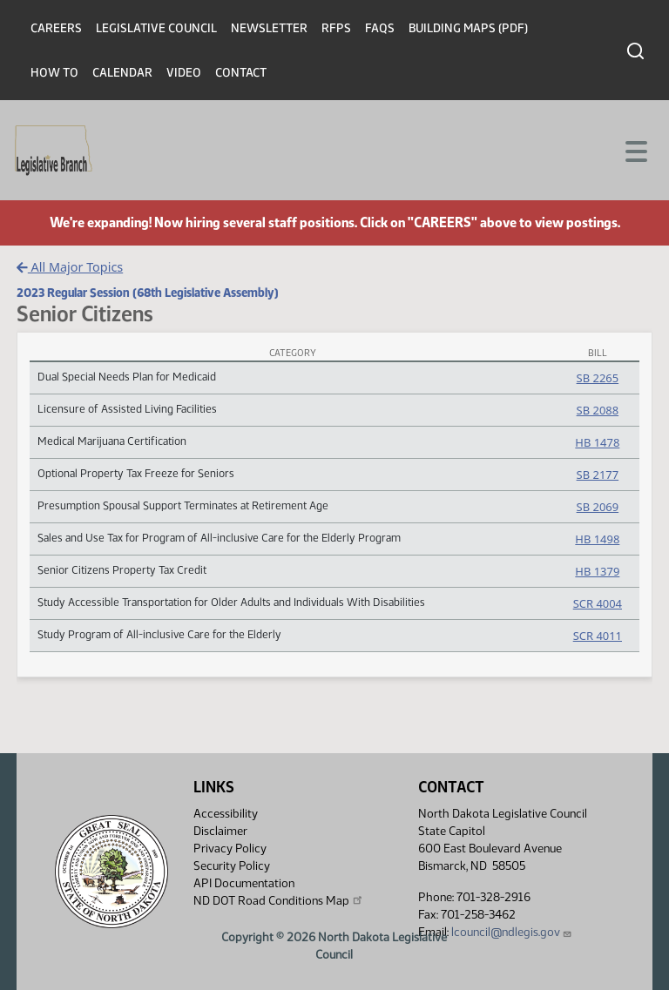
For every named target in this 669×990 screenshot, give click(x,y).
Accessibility (225, 813)
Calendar (122, 72)
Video (183, 72)
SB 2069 (597, 507)
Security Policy (231, 866)
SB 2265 (597, 378)
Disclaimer (220, 831)
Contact (241, 72)
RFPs (336, 28)
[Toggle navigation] (635, 149)
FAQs (380, 28)
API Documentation (243, 883)
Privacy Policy (230, 848)
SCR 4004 (597, 603)
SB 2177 (597, 474)
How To (54, 72)
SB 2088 (597, 410)
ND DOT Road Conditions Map (278, 900)
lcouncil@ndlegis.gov (511, 932)
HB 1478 (597, 442)
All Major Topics (70, 267)
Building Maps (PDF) (468, 28)
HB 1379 (597, 571)
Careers (56, 28)
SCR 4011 (597, 635)
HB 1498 (597, 539)
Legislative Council (156, 28)
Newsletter (269, 28)
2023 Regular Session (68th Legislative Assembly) (148, 292)
